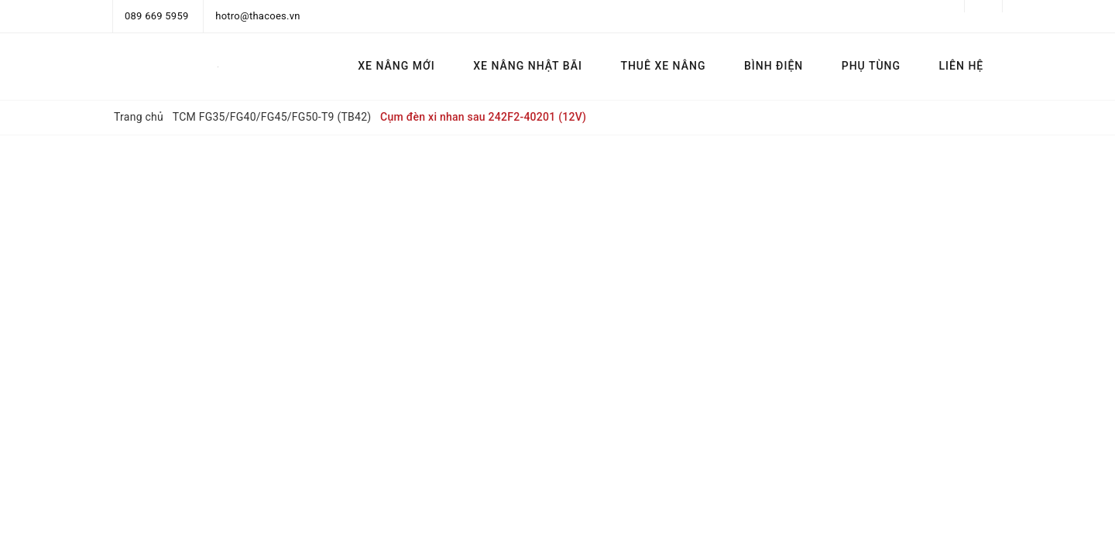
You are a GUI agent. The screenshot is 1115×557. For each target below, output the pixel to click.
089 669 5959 (157, 16)
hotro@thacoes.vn (257, 16)
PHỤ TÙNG (871, 66)
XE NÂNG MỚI (396, 66)
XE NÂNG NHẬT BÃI (527, 66)
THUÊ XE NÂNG (662, 66)
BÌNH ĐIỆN (773, 66)
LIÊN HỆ (961, 66)
